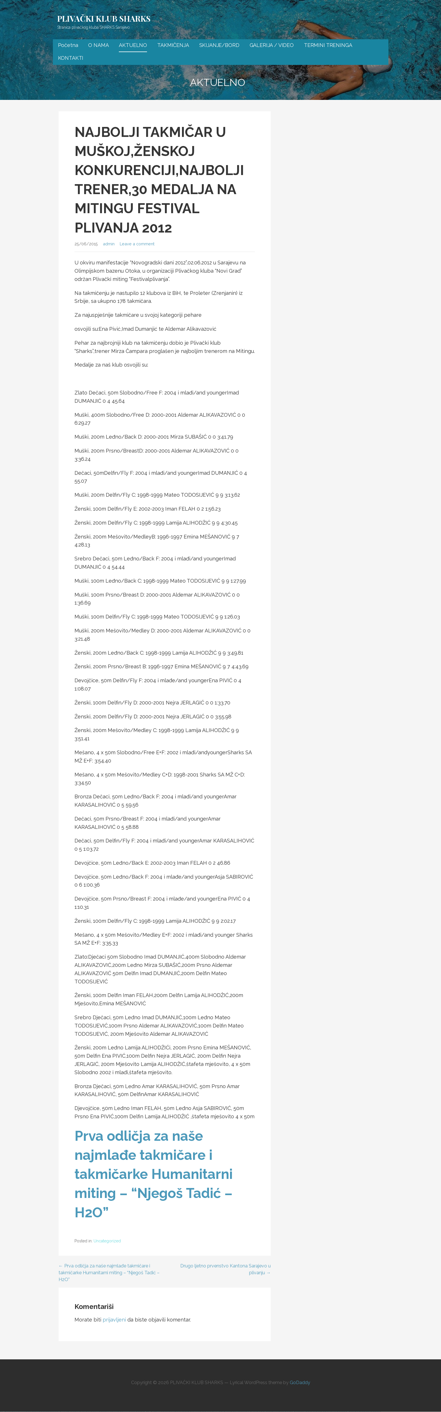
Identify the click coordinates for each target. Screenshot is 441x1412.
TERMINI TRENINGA (328, 45)
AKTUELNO (133, 45)
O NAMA (98, 45)
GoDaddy (300, 1382)
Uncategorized (107, 1241)
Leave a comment (137, 243)
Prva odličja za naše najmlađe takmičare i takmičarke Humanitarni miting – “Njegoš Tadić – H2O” (153, 1174)
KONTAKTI (71, 58)
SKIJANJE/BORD (219, 45)
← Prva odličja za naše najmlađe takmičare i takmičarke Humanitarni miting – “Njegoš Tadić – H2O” (109, 1272)
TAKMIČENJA (173, 45)
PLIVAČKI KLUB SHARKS (104, 18)
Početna (68, 45)
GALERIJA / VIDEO (272, 45)
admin (109, 243)
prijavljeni (114, 1320)
